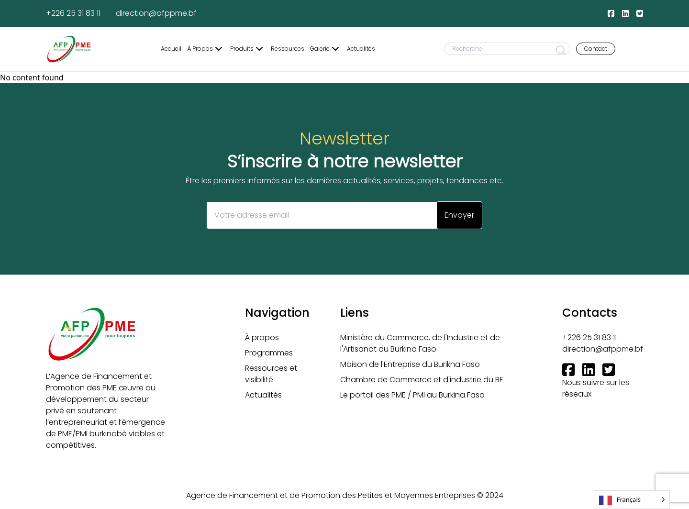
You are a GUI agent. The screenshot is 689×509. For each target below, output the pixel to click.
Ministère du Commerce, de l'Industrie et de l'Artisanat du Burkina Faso (420, 343)
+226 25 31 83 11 (73, 13)
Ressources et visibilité (271, 374)
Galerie (325, 49)
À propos (262, 337)
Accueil (171, 49)
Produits (247, 49)
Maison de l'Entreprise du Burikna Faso (410, 364)
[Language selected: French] (632, 499)
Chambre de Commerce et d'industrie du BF (421, 379)
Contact (595, 48)
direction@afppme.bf (156, 13)
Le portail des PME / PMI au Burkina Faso (412, 394)
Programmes (269, 352)
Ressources (287, 49)
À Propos (205, 49)
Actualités (361, 49)
